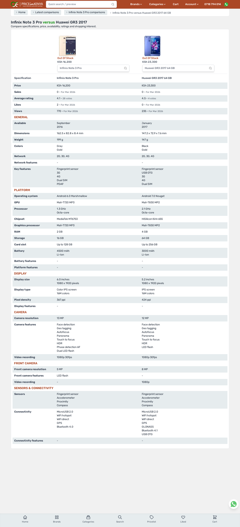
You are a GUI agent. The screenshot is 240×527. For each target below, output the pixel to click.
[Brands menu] (136, 4)
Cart (175, 4)
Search (120, 519)
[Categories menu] (157, 4)
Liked (183, 519)
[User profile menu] (192, 4)
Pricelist (151, 519)
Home (25, 519)
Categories (88, 519)
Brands (57, 519)
